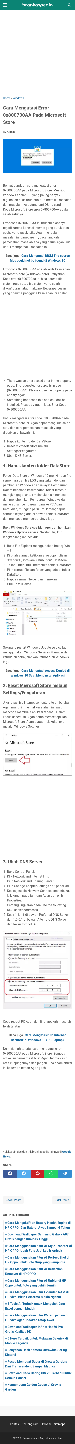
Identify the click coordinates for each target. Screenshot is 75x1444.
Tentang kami (30, 1424)
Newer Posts (13, 1200)
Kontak (14, 1424)
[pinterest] (37, 1174)
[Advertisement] (37, 53)
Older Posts (62, 1200)
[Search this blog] (69, 5)
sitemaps (59, 1424)
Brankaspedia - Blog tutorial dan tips (42, 1438)
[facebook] (10, 1174)
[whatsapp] (51, 1174)
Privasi (46, 1424)
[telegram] (65, 1174)
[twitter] (24, 1174)
